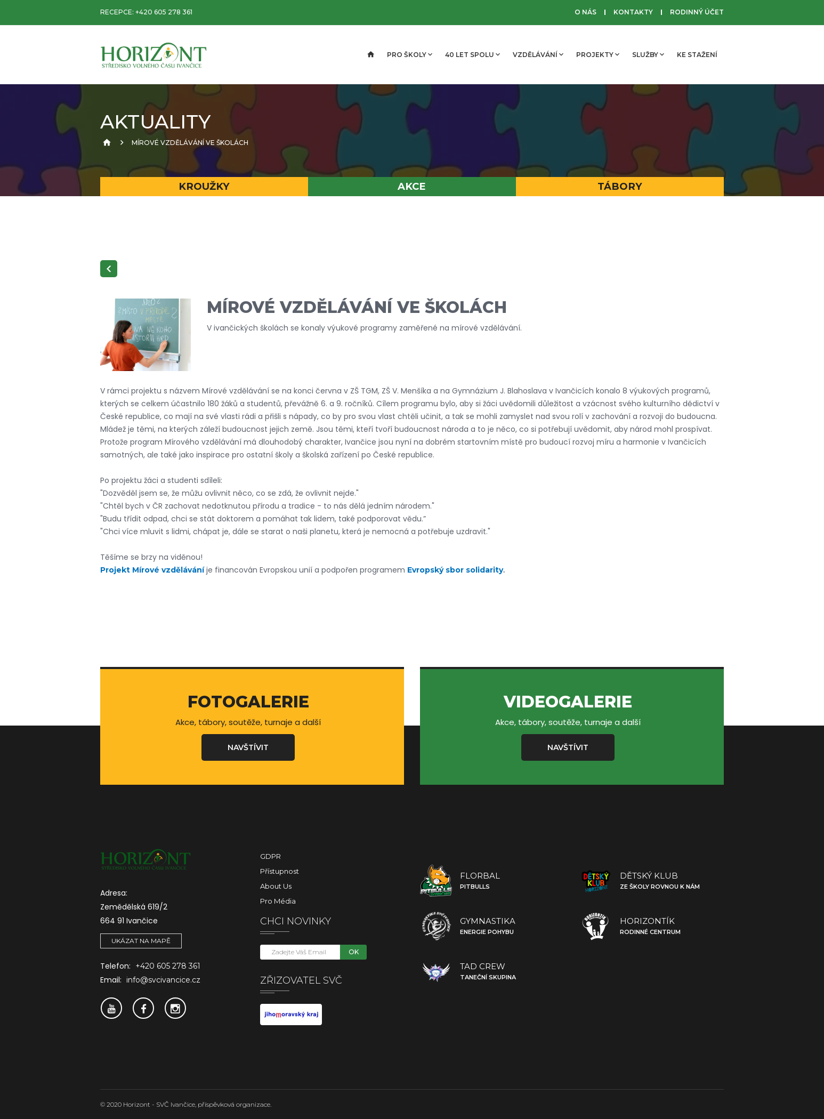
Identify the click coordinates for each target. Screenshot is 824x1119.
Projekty (597, 54)
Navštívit (248, 747)
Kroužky (204, 186)
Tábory (619, 186)
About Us (276, 886)
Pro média (278, 901)
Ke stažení (697, 55)
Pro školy (409, 54)
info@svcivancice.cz (163, 980)
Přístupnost (279, 871)
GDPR (270, 856)
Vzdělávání (538, 54)
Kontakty (633, 12)
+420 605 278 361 (163, 12)
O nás (585, 12)
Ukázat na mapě (141, 941)
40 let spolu (472, 54)
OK (354, 952)
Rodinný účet (697, 12)
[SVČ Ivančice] (153, 55)
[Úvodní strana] (370, 55)
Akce (412, 186)
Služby (648, 54)
